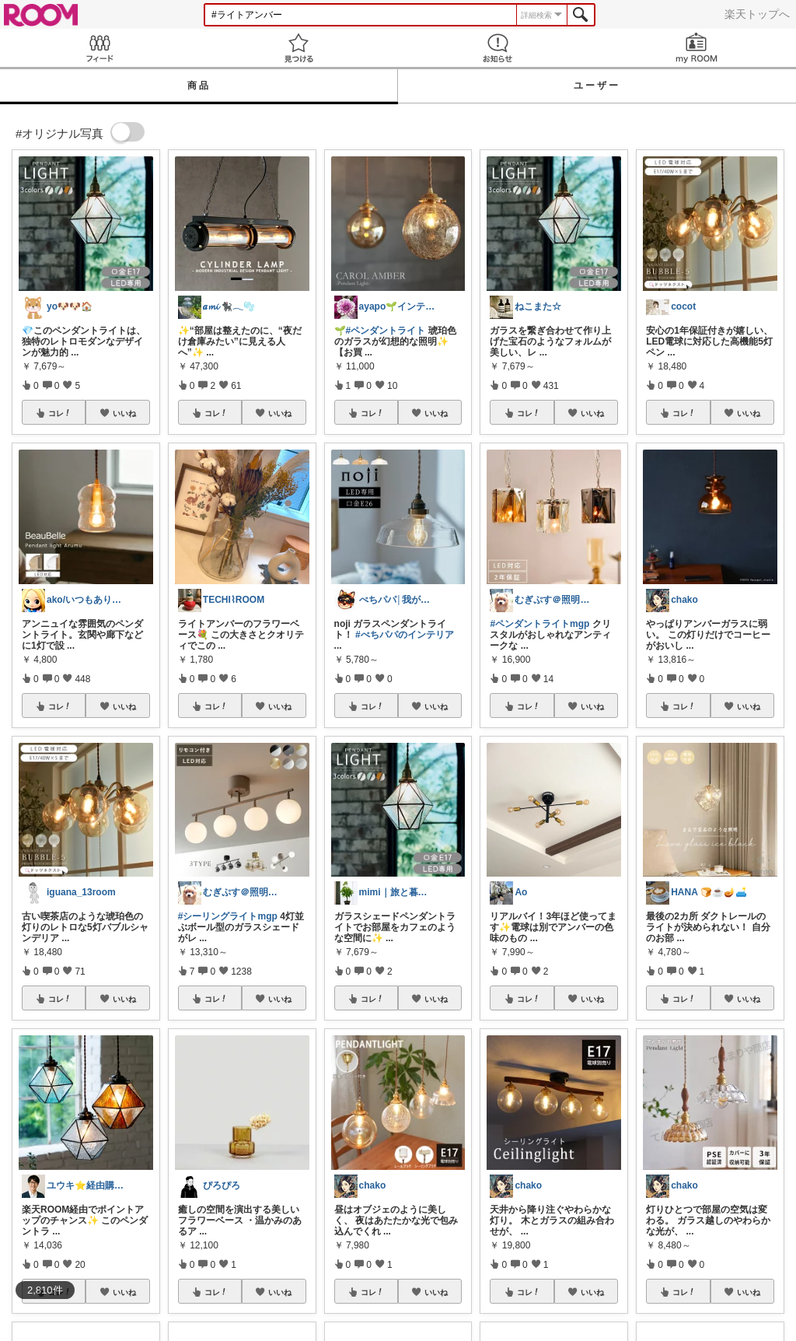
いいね (124, 413)
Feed (99, 48)
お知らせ (497, 48)
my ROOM (696, 48)
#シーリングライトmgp (228, 916)
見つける (298, 48)
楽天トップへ (757, 14)
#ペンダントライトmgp (539, 623)
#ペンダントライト (386, 330)
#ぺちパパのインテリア (404, 634)
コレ (60, 413)
